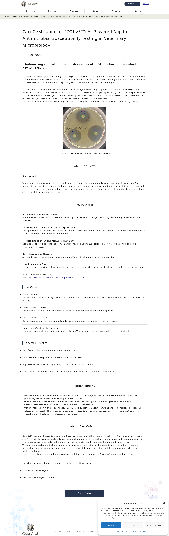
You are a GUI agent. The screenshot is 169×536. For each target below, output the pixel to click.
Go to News (84, 493)
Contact (132, 3)
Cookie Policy (123, 531)
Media (25, 55)
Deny (133, 525)
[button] (163, 503)
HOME (6, 16)
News (15, 16)
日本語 (146, 3)
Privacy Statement (139, 531)
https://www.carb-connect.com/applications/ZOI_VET (56, 277)
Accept (111, 525)
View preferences (155, 525)
